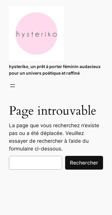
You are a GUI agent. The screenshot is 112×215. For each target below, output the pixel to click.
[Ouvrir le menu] (12, 85)
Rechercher (84, 163)
